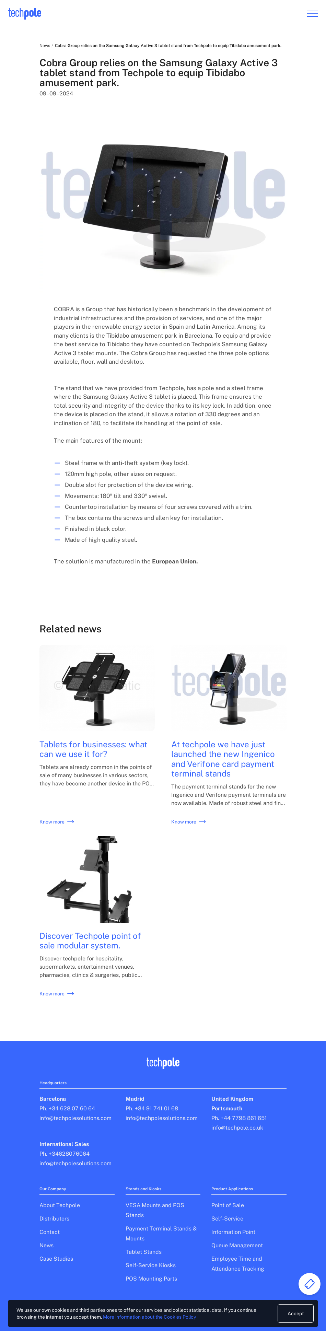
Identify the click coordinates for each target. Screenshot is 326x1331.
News (44, 45)
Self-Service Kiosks (151, 1265)
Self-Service (227, 1218)
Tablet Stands (144, 1252)
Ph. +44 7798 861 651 (239, 1118)
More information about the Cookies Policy (149, 1317)
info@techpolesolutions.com (75, 1118)
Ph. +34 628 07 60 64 (67, 1108)
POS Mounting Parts (151, 1278)
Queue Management (237, 1245)
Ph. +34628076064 (64, 1154)
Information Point (233, 1232)
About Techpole (59, 1205)
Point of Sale (227, 1205)
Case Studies (56, 1259)
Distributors (54, 1218)
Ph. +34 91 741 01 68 (152, 1108)
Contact (49, 1232)
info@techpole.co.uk (237, 1127)
